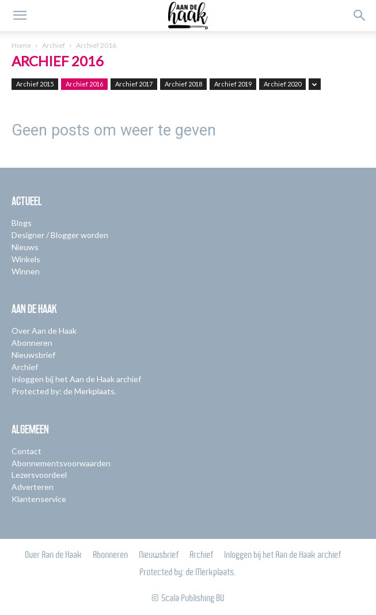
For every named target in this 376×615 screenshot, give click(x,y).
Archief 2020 (282, 84)
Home (21, 45)
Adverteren (33, 487)
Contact (26, 451)
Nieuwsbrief (33, 355)
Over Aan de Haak (44, 330)
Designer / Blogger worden (60, 235)
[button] (19, 15)
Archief (53, 45)
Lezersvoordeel (39, 475)
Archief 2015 (35, 84)
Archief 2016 (84, 84)
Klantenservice (39, 499)
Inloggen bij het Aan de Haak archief (76, 379)
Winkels (26, 259)
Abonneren (32, 343)
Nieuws (25, 247)
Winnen (26, 271)
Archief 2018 (183, 84)
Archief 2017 (134, 84)
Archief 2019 (233, 84)
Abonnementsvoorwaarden (61, 463)
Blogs (22, 223)
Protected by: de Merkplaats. (64, 391)
